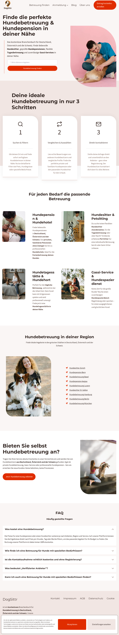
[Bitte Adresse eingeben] (34, 62)
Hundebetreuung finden (41, 68)
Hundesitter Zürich (77, 364)
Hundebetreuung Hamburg (80, 391)
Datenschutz (96, 592)
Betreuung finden (39, 5)
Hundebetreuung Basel (79, 373)
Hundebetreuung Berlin (79, 395)
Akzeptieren (72, 624)
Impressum (69, 592)
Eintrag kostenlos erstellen (104, 5)
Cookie (110, 592)
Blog (74, 5)
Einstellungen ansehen (101, 624)
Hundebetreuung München (80, 400)
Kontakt (55, 592)
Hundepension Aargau (78, 378)
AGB (82, 592)
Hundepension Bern (77, 369)
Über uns (85, 5)
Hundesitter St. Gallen (78, 386)
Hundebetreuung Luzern (79, 382)
